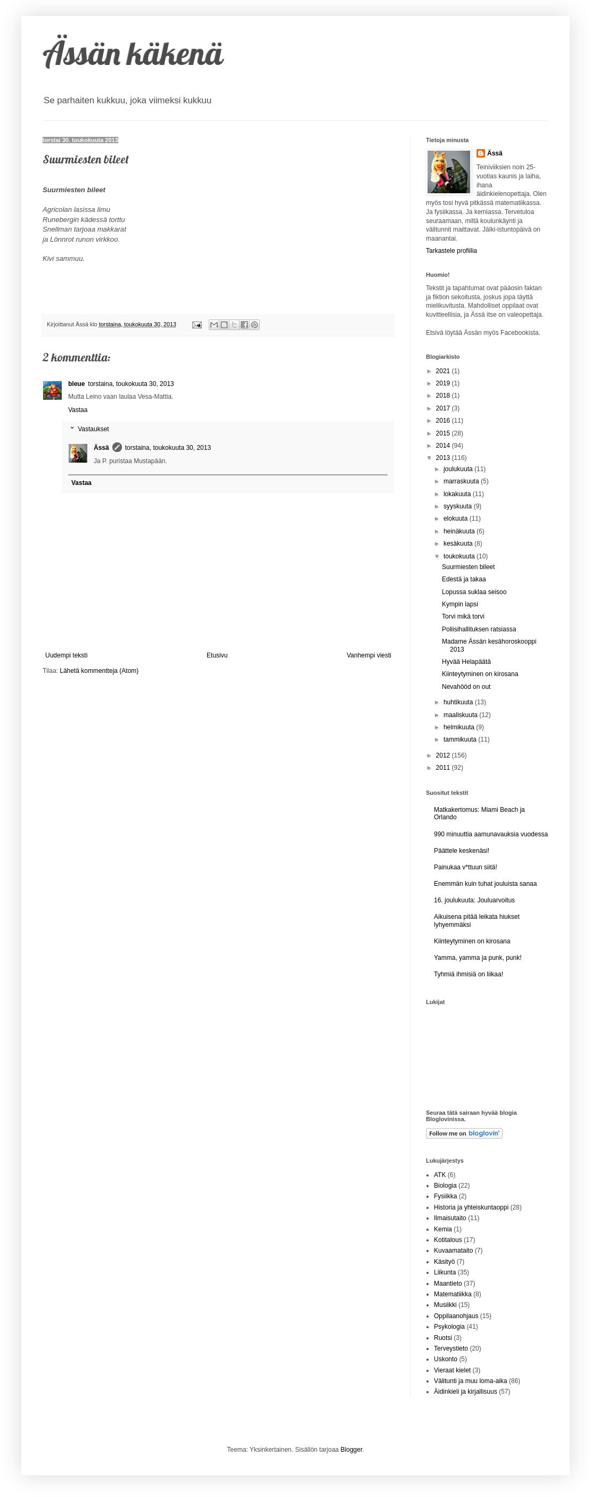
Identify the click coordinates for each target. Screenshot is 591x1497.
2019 (444, 383)
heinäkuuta (460, 531)
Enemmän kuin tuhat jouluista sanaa (485, 883)
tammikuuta (461, 739)
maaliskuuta (461, 715)
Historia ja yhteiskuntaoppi (471, 1207)
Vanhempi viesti (369, 655)
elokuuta (457, 518)
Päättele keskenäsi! (461, 850)
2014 (444, 445)
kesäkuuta (459, 543)
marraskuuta (462, 481)
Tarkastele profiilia (451, 250)
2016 (444, 420)
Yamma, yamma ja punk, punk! (478, 957)
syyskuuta (459, 506)
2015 (444, 433)
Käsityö (444, 1261)
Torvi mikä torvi (463, 616)
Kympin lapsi (460, 604)
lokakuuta (458, 494)
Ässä (101, 447)
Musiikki (445, 1305)
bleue (76, 384)
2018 (444, 395)
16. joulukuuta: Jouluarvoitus (474, 900)
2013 (444, 458)
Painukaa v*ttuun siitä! (465, 867)
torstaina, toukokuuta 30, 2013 (131, 384)
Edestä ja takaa (464, 579)
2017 (444, 408)
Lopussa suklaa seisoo (474, 592)
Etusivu (217, 655)
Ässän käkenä (133, 53)
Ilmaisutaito (450, 1218)
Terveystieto (451, 1348)
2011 (444, 767)
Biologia (445, 1185)
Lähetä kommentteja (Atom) (99, 671)
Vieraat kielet (452, 1370)
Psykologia (449, 1326)
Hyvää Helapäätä (466, 661)
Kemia (443, 1229)
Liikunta (445, 1272)
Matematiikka (453, 1294)
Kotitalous (448, 1240)
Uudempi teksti (66, 655)
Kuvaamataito (453, 1250)
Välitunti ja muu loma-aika (470, 1381)
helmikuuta (460, 727)
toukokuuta (460, 556)
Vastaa (77, 410)
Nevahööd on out (466, 686)
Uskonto (445, 1359)
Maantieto (448, 1283)
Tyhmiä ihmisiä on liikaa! (468, 974)
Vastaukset (93, 429)
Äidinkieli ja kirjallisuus (465, 1391)
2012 (444, 755)
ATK (440, 1175)
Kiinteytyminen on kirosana (480, 674)
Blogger (352, 1449)
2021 (444, 371)
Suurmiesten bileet (468, 567)
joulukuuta (459, 469)
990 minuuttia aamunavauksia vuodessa (491, 834)
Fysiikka (445, 1196)
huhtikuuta (459, 702)
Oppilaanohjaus (456, 1316)
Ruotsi (443, 1338)
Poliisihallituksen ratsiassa (479, 629)
